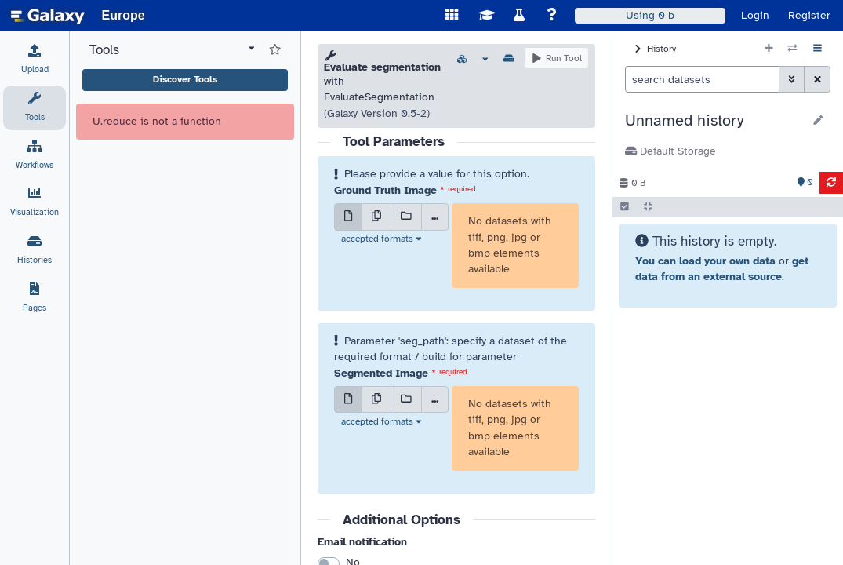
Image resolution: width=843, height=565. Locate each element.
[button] (714, 120)
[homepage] (47, 15)
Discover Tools (185, 79)
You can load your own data (705, 261)
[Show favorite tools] (275, 50)
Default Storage (670, 151)
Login (755, 15)
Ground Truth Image (385, 190)
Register (809, 15)
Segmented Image (381, 373)
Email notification (362, 542)
